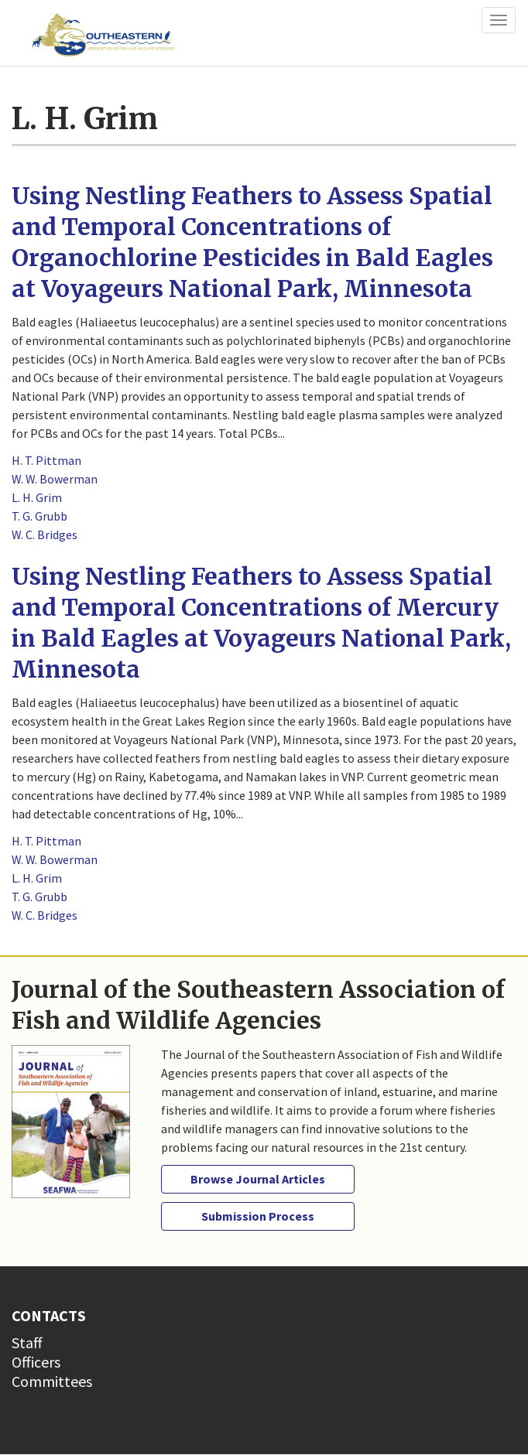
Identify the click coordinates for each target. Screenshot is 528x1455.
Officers (36, 1362)
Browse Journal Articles (257, 1179)
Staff (27, 1342)
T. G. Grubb (39, 516)
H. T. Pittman (46, 460)
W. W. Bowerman (55, 479)
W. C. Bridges (44, 534)
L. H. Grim (37, 497)
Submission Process (257, 1216)
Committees (52, 1381)
